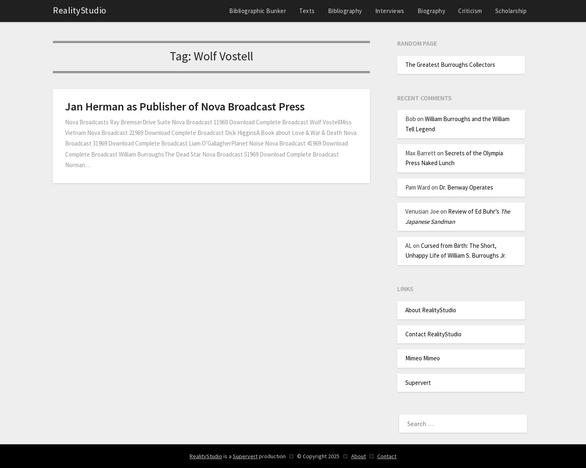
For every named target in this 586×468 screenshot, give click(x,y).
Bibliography (345, 11)
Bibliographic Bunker (257, 11)
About (358, 456)
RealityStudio (80, 10)
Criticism (470, 11)
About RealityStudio (430, 310)
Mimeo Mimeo (422, 358)
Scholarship (511, 11)
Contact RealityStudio (433, 334)
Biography (432, 11)
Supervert (418, 382)
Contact (386, 456)
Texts (307, 11)
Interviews (390, 11)
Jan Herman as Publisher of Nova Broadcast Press (185, 106)
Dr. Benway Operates (466, 187)
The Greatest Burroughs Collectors (450, 64)
